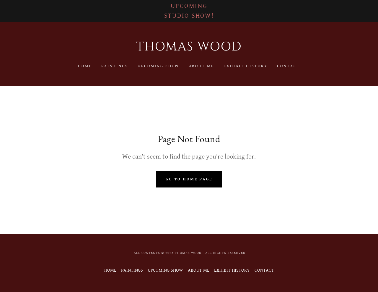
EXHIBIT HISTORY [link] (246, 66)
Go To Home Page (189, 179)
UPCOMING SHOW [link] (159, 66)
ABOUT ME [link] (201, 66)
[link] (189, 49)
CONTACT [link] (288, 66)
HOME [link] (85, 66)
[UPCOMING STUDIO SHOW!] (189, 11)
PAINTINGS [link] (114, 66)
